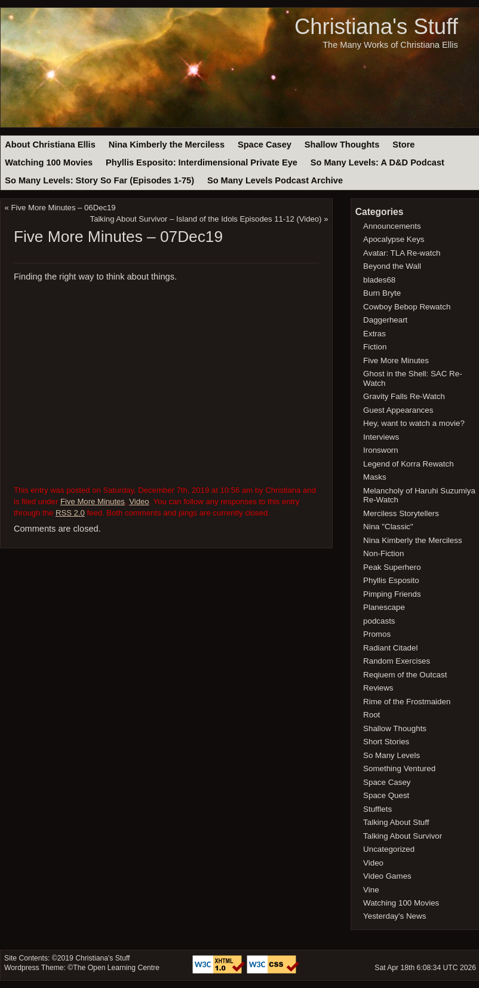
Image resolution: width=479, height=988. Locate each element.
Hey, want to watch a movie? (414, 423)
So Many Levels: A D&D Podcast (377, 162)
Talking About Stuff (396, 822)
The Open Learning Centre (116, 968)
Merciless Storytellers (401, 513)
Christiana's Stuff (376, 26)
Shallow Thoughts (342, 144)
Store (403, 144)
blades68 (379, 279)
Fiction (374, 346)
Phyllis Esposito (391, 580)
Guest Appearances (398, 410)
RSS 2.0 (70, 512)
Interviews (381, 436)
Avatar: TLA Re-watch (401, 252)
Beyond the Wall (392, 266)
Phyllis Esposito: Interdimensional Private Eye (201, 162)
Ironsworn (380, 450)
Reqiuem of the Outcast (405, 674)
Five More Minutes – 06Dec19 (63, 207)
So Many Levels (391, 755)
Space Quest (386, 795)
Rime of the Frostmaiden (406, 701)
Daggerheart (385, 319)
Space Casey (264, 144)
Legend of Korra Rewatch (408, 463)
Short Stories (386, 741)
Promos (377, 634)
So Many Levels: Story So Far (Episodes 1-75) (99, 180)
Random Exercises (396, 660)
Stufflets (377, 809)
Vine (371, 889)
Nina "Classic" (388, 526)
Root (371, 714)
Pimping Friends (392, 594)
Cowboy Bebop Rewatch (406, 306)
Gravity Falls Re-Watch (404, 396)
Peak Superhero (392, 567)
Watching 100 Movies (49, 162)
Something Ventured (399, 768)
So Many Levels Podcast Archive (275, 180)
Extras (374, 333)
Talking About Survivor (402, 835)
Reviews (378, 687)
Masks (374, 476)
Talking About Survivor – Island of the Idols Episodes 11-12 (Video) (206, 218)
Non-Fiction (383, 553)
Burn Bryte (382, 293)
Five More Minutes (92, 501)
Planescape (384, 607)
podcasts (379, 620)
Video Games (387, 876)
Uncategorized (388, 849)
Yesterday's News (394, 916)
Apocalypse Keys (393, 239)
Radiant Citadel (390, 647)
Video (139, 501)
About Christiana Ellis (50, 144)
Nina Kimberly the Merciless (167, 144)
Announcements (392, 226)
